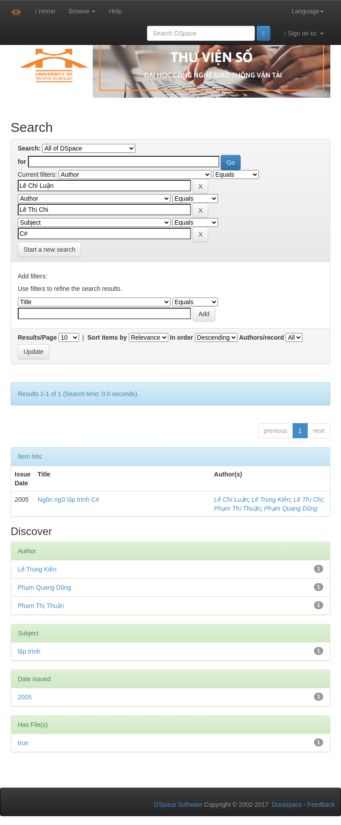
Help (115, 11)
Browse (82, 11)
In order (181, 337)
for (22, 161)
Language (308, 11)
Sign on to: (304, 33)
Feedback (321, 804)
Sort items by (107, 337)
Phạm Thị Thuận (237, 508)
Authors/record (261, 337)
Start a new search (49, 249)
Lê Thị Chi (307, 499)
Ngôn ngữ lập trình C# (68, 499)
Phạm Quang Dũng (290, 508)
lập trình (29, 651)
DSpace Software (178, 804)
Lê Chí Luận (231, 499)
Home (45, 11)
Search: (29, 148)
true (23, 742)
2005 (25, 697)
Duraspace (287, 804)
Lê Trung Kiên (270, 499)
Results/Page (37, 337)
